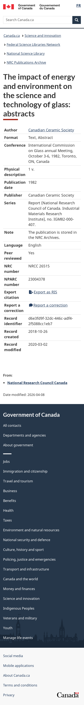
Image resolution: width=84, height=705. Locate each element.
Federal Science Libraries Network (33, 44)
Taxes (7, 520)
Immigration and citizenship (25, 471)
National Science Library (26, 53)
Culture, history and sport (23, 549)
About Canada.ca (16, 675)
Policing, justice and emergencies (29, 559)
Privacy (8, 695)
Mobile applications (18, 665)
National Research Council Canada (37, 382)
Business (10, 491)
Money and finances (19, 588)
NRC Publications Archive (26, 62)
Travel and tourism (18, 481)
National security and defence (26, 540)
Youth (8, 628)
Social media (13, 656)
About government (18, 445)
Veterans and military (20, 618)
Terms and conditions (20, 685)
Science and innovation (43, 35)
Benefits (9, 500)
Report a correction (48, 305)
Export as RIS (43, 291)
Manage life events (18, 637)
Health (8, 510)
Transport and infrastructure (26, 569)
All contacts (12, 425)
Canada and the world (20, 579)
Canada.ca (12, 35)
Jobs (6, 461)
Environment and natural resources (31, 530)
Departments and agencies (24, 435)
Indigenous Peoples (18, 608)
